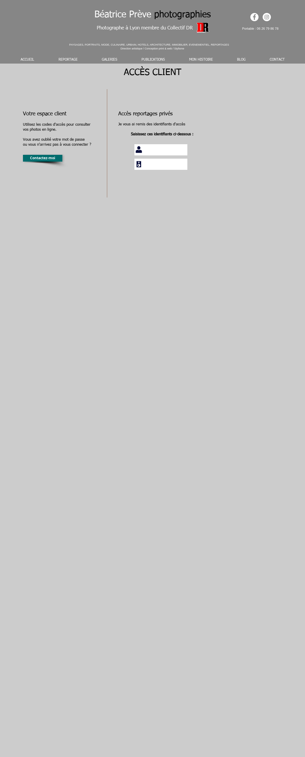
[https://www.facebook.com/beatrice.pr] (254, 17)
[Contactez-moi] (42, 158)
